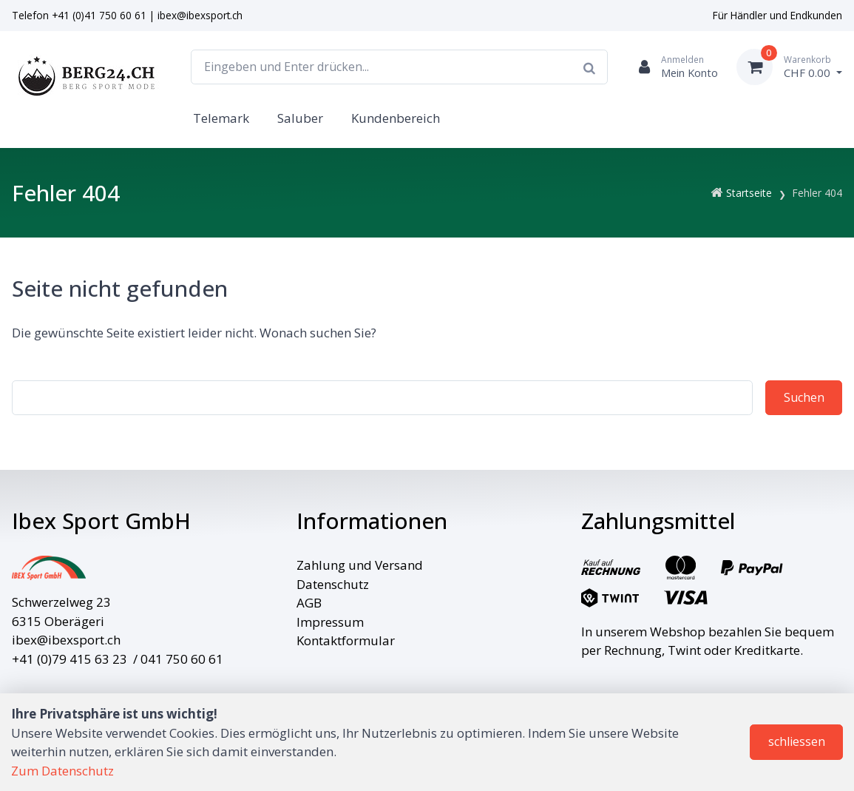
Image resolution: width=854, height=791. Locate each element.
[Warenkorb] (789, 67)
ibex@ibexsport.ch (200, 15)
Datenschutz (332, 584)
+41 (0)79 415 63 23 (69, 658)
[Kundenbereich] (672, 67)
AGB (309, 602)
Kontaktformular (345, 640)
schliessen (796, 741)
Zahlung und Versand (359, 564)
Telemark (221, 118)
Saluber (300, 118)
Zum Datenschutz (62, 770)
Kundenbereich (395, 118)
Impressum (330, 621)
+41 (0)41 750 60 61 (99, 15)
